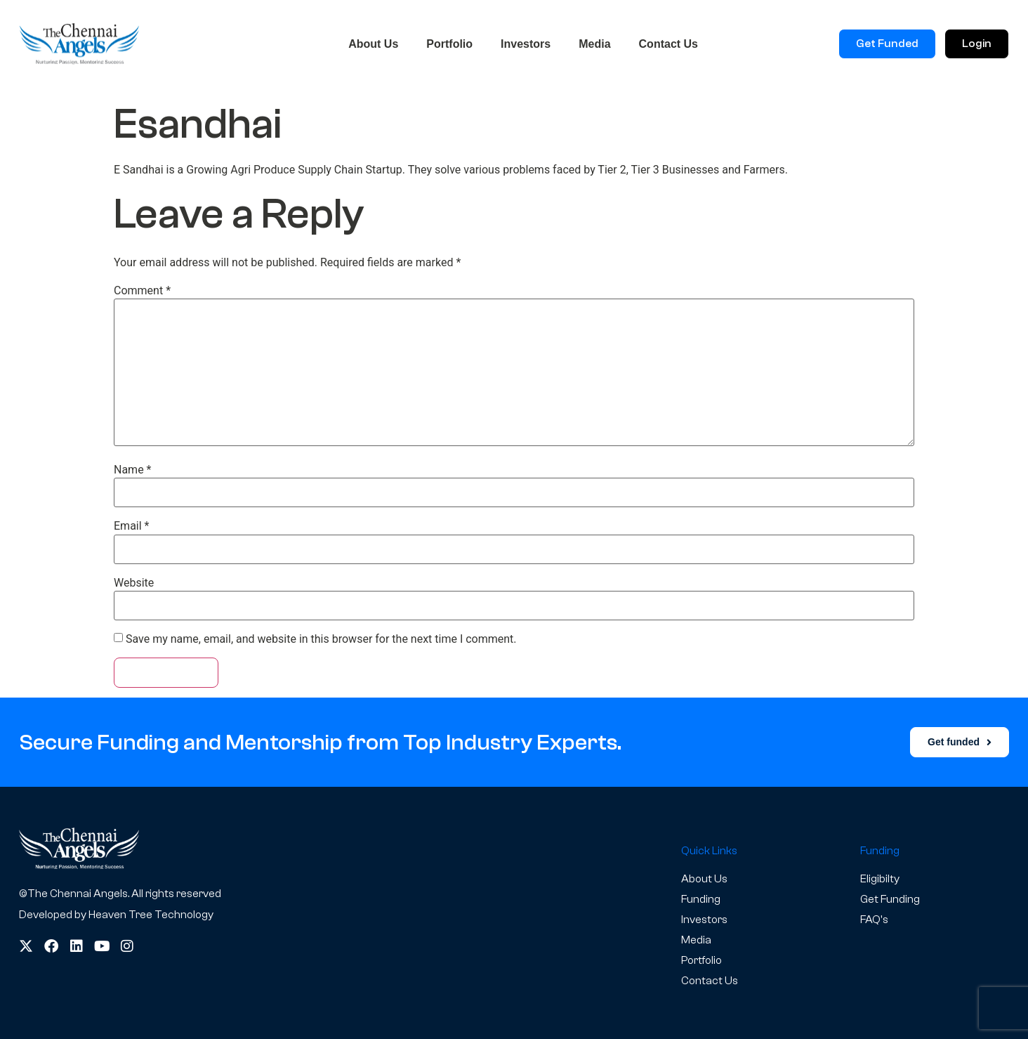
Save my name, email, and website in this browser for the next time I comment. (321, 639)
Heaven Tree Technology (150, 914)
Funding (700, 899)
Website (134, 583)
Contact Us (668, 44)
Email (131, 526)
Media (594, 44)
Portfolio (449, 44)
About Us (373, 44)
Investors (526, 44)
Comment (142, 290)
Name (133, 470)
